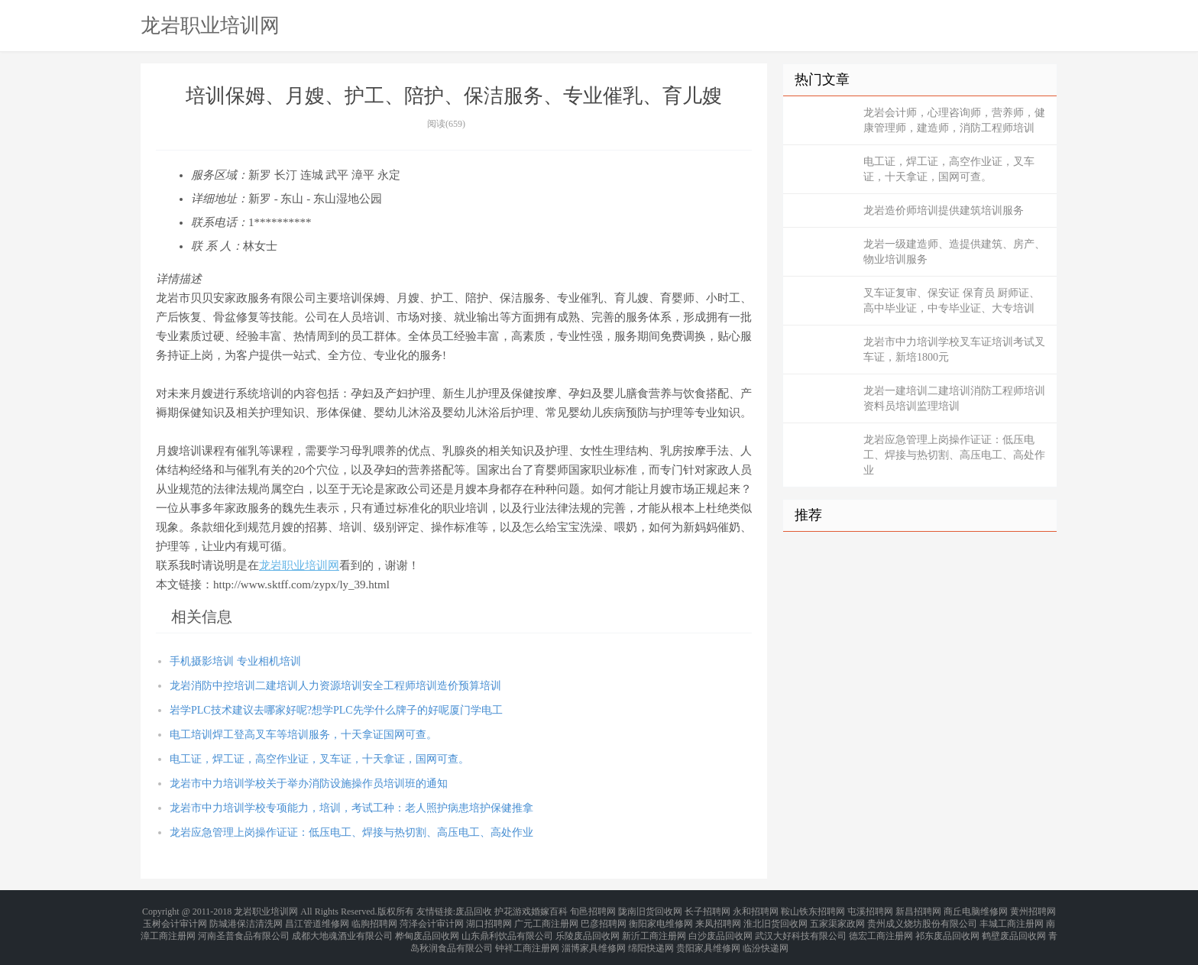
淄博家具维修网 (594, 937)
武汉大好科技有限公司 (801, 928)
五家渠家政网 (837, 919)
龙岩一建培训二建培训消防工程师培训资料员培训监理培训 (954, 398)
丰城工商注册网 (1011, 919)
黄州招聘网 (1033, 910)
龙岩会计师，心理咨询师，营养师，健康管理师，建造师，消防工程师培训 (954, 120)
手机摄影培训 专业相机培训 (235, 661)
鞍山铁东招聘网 (813, 910)
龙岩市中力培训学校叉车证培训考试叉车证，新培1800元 (954, 349)
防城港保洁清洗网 (246, 919)
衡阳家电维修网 (661, 919)
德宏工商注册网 (881, 928)
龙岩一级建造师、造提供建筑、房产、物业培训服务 (954, 251)
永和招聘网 (756, 910)
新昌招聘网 (918, 910)
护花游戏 (512, 910)
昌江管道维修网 (317, 919)
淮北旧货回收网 (775, 919)
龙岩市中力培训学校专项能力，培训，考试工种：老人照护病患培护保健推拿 (351, 808)
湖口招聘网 (489, 919)
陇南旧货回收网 (650, 910)
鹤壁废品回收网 (1014, 928)
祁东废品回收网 (947, 928)
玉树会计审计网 (175, 919)
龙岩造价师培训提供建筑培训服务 (943, 210)
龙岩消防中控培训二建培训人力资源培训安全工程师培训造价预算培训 (335, 685)
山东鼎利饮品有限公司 (507, 928)
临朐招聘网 (374, 919)
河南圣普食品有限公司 (244, 928)
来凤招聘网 (718, 919)
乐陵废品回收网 (587, 928)
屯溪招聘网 (870, 910)
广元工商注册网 (546, 919)
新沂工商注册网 (654, 928)
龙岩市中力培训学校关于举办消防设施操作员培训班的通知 (309, 783)
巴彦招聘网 (604, 919)
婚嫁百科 (549, 910)
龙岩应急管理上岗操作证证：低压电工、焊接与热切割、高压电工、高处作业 (351, 832)
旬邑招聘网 (593, 910)
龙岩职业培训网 (210, 25)
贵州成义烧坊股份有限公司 (922, 919)
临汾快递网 (765, 937)
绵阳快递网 (651, 937)
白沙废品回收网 (720, 928)
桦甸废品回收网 (427, 928)
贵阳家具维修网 (708, 937)
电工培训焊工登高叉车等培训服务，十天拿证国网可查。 (303, 734)
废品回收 (473, 910)
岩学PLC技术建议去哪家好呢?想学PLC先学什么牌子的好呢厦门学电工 (336, 710)
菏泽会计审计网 (432, 919)
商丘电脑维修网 (976, 910)
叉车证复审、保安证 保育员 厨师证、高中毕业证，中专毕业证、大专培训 (951, 300)
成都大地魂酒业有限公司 (342, 928)
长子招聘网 (707, 910)
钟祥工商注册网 (527, 937)
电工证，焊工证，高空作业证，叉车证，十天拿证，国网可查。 (319, 759)
